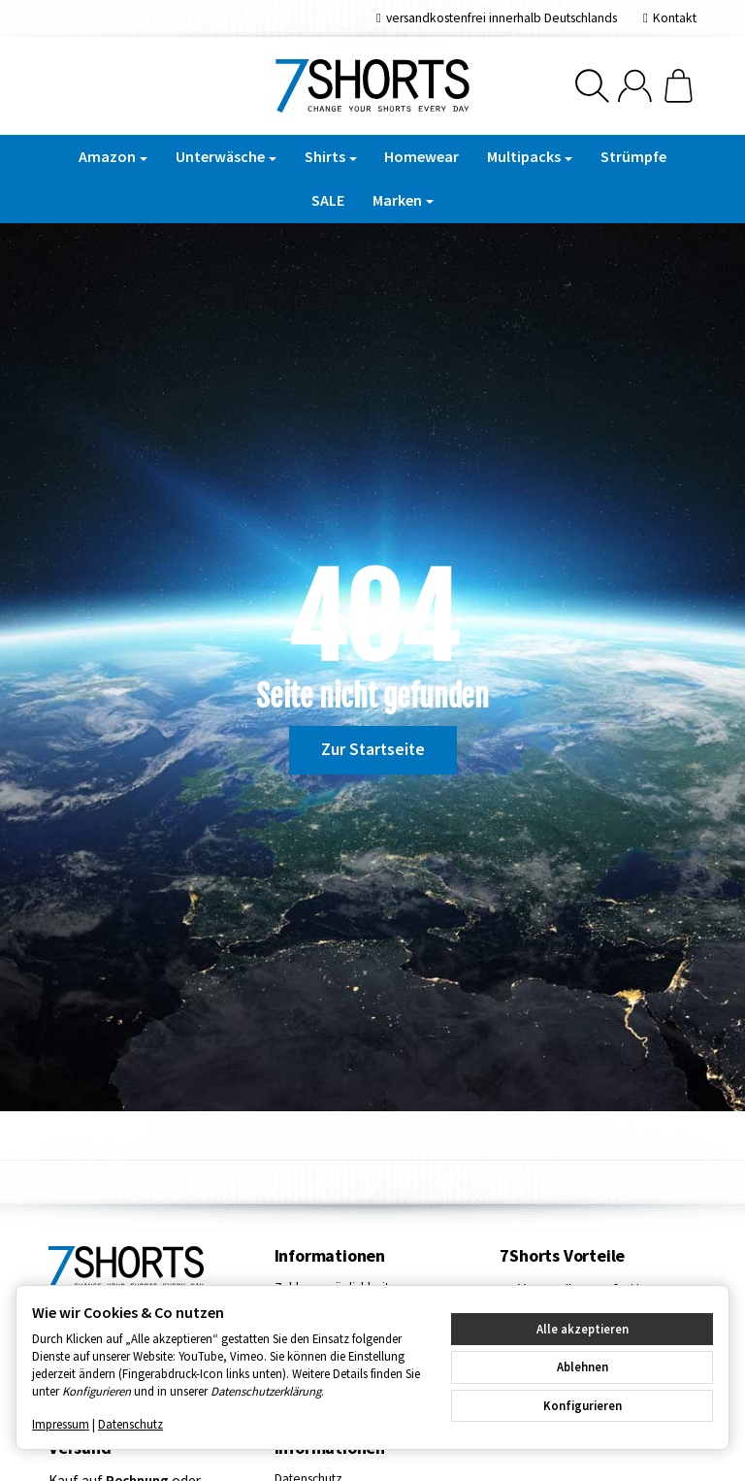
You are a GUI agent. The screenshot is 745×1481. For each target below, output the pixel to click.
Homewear (421, 156)
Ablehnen (582, 1366)
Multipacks (529, 156)
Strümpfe (633, 156)
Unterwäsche (226, 156)
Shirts (331, 156)
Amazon (113, 156)
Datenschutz (130, 1424)
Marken (403, 200)
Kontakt (674, 18)
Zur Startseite (373, 749)
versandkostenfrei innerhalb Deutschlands (501, 18)
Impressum (60, 1424)
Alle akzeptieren (582, 1328)
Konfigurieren (582, 1405)
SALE (327, 200)
